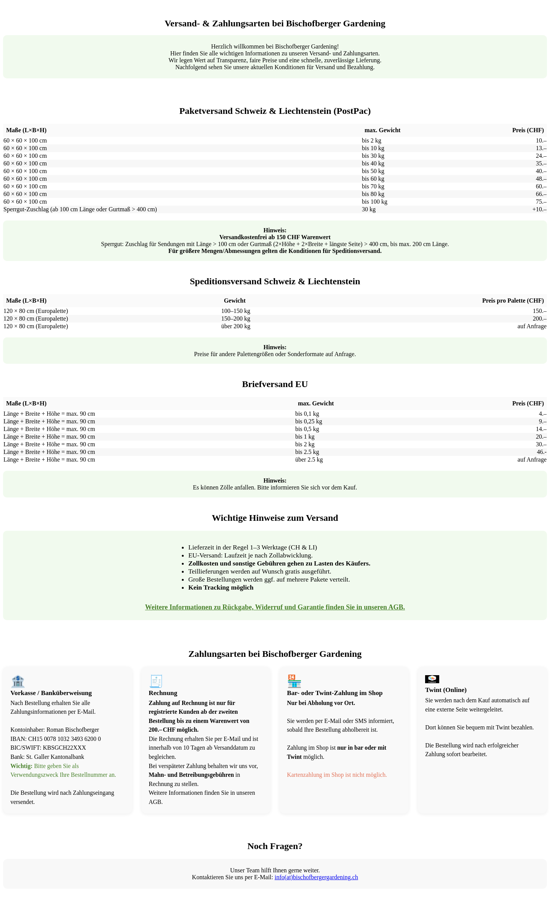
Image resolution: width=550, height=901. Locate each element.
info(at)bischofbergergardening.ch (316, 877)
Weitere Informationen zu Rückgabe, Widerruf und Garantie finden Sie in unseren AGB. (275, 607)
